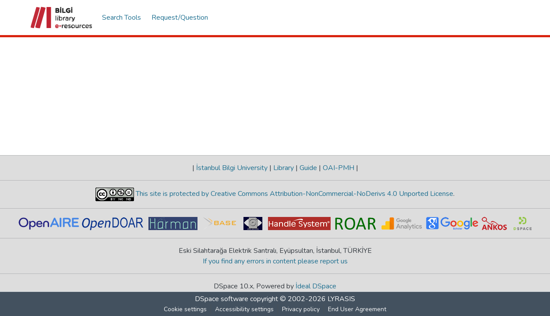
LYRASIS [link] (341, 299)
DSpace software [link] (221, 299)
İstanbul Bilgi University (231, 168)
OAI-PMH (338, 168)
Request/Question (180, 17)
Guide (308, 168)
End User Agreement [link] (357, 309)
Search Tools (121, 17)
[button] (62, 17)
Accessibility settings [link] (244, 309)
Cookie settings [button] (185, 309)
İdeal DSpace (316, 286)
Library (283, 168)
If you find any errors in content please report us (275, 261)
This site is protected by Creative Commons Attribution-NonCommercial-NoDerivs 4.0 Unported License (293, 194)
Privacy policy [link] (301, 309)
